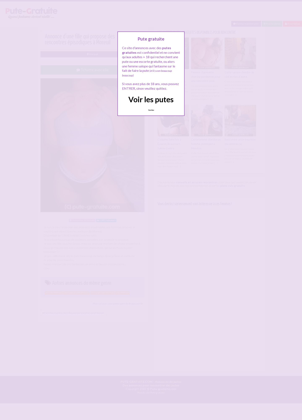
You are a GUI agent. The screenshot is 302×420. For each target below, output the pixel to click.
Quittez (151, 110)
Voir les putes (151, 99)
